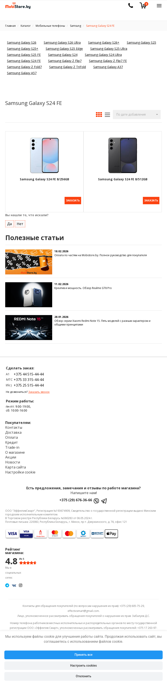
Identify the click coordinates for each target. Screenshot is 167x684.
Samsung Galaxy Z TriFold (67, 67)
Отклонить (83, 676)
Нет (20, 222)
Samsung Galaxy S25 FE (24, 55)
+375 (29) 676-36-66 (75, 498)
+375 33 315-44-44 (29, 378)
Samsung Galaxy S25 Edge (64, 48)
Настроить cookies (83, 665)
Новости (12, 460)
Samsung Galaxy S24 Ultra (103, 55)
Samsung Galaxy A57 (22, 73)
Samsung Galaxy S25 (141, 42)
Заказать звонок (39, 390)
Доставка (13, 431)
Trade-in (12, 446)
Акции (10, 455)
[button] (137, 114)
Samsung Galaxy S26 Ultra (62, 42)
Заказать (73, 200)
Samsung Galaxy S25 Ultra (108, 48)
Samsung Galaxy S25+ (22, 48)
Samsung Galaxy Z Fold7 (24, 67)
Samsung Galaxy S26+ (103, 42)
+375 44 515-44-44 (29, 372)
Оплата (11, 436)
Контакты (13, 426)
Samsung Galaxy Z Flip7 (65, 61)
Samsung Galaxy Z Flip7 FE (108, 61)
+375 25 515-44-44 (29, 383)
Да (9, 222)
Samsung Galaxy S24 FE (24, 61)
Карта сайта (15, 465)
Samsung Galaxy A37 (108, 67)
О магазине (15, 450)
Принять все (83, 654)
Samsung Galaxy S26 (21, 42)
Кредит (11, 441)
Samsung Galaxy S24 (62, 55)
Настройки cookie (20, 470)
